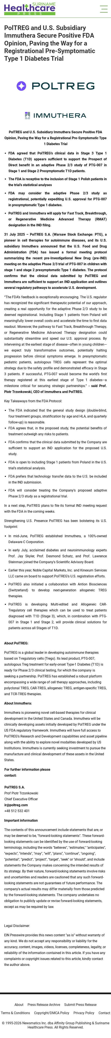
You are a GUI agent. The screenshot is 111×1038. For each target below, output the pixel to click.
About (19, 1005)
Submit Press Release (80, 1005)
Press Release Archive (44, 1005)
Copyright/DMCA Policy (51, 1013)
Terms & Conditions (15, 1013)
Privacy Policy (84, 1013)
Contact (104, 1013)
